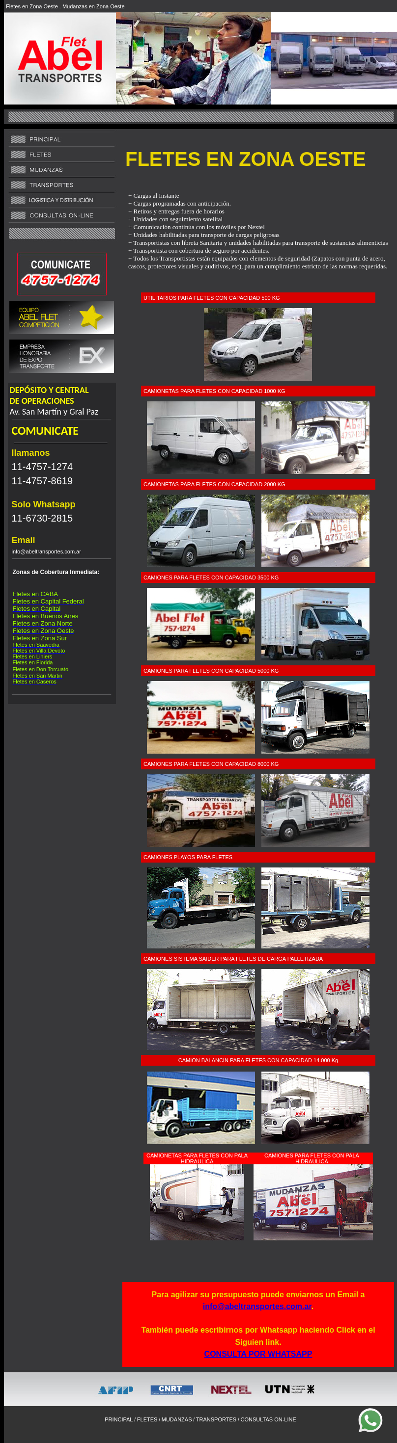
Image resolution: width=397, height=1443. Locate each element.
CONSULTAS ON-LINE (268, 1419)
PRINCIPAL (119, 1419)
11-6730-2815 (42, 518)
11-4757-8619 (42, 480)
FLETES (147, 1419)
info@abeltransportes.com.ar (257, 1306)
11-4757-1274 (42, 466)
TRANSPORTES (216, 1419)
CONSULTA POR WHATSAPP (258, 1354)
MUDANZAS (177, 1419)
